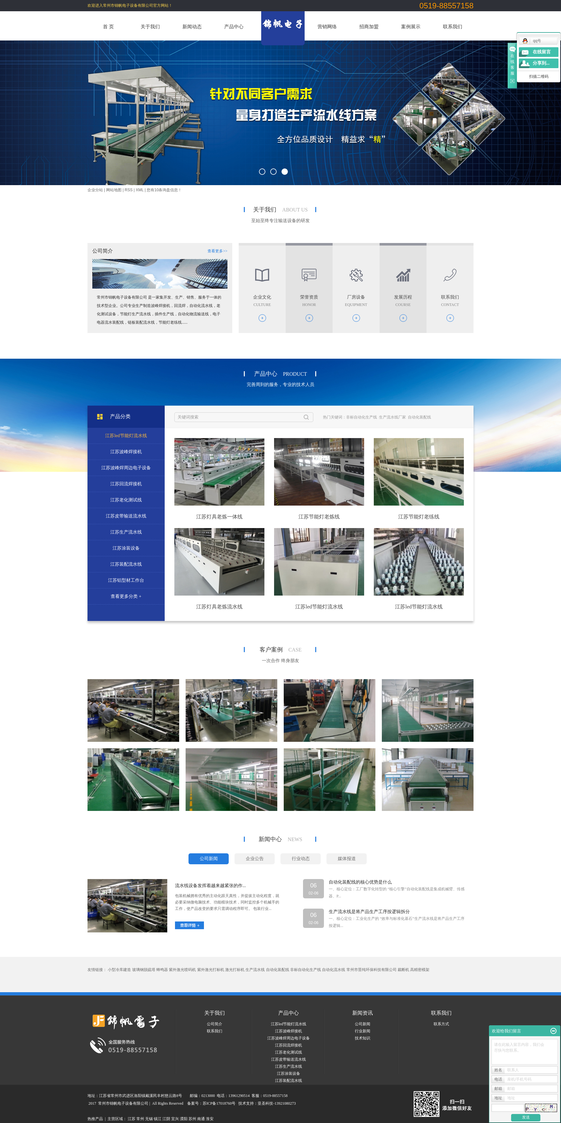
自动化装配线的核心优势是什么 (360, 882)
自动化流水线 (333, 969)
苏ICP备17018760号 (219, 1103)
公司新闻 (362, 1024)
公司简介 (214, 1024)
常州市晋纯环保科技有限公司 (371, 969)
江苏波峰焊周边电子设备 (288, 1038)
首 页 (108, 26)
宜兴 (175, 1119)
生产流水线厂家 (392, 417)
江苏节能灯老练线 (418, 516)
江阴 (166, 1119)
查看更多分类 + (126, 596)
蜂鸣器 (162, 969)
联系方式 (441, 1024)
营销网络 (327, 26)
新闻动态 (192, 26)
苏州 (192, 1119)
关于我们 (150, 26)
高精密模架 (419, 969)
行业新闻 (362, 1031)
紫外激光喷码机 (182, 969)
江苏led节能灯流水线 (319, 606)
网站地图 (114, 190)
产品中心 (234, 26)
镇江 (157, 1119)
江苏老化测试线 (288, 1052)
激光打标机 (234, 969)
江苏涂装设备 (288, 1073)
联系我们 (452, 26)
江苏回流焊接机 (288, 1045)
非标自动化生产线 (361, 417)
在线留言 (542, 51)
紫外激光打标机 (210, 969)
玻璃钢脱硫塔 (143, 969)
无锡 (149, 1119)
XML (139, 190)
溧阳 (184, 1119)
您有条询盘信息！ (164, 190)
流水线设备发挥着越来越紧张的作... (210, 885)
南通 (201, 1119)
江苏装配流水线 (288, 1080)
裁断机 (403, 969)
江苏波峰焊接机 (288, 1031)
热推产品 (95, 1119)
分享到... (541, 63)
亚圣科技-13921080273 (277, 1103)
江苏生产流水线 (288, 1066)
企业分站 (95, 190)
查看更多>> (217, 251)
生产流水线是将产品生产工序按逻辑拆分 (369, 911)
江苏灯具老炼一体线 (219, 516)
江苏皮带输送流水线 (288, 1059)
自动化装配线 (419, 417)
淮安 (210, 1119)
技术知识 (362, 1038)
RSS (129, 190)
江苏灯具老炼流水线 (219, 606)
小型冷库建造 (119, 969)
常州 (140, 1119)
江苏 (131, 1119)
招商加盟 (369, 26)
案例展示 (410, 26)
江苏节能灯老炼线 (319, 516)
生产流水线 (255, 969)
